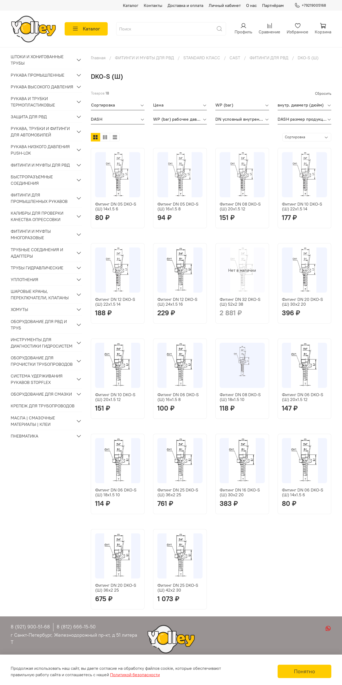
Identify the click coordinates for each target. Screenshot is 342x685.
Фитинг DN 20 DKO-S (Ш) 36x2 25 (115, 587)
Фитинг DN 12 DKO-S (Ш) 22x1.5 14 (115, 302)
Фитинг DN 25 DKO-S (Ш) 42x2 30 (177, 587)
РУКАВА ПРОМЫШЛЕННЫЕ (37, 75)
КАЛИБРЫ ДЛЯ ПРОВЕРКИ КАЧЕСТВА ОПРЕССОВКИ (37, 216)
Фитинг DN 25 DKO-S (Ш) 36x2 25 (177, 492)
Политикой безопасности (135, 674)
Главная (98, 57)
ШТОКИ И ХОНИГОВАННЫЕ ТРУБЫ (37, 60)
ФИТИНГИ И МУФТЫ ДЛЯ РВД (144, 57)
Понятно (304, 671)
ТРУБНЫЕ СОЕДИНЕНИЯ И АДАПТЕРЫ (37, 253)
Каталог (130, 5)
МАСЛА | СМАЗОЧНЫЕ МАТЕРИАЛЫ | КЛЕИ (33, 421)
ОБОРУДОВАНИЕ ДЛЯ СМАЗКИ (41, 394)
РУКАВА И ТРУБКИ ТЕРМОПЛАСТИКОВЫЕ (33, 102)
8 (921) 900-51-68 (30, 627)
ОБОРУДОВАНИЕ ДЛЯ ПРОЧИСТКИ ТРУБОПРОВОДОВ (42, 361)
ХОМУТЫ (19, 309)
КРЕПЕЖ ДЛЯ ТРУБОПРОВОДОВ (43, 405)
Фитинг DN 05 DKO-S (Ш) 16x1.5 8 (178, 206)
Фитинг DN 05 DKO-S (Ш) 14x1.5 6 (115, 206)
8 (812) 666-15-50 (76, 627)
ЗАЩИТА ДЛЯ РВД (29, 116)
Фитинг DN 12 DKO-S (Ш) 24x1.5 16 (177, 302)
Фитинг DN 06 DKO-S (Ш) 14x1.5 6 (302, 492)
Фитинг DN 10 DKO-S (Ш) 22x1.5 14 (302, 206)
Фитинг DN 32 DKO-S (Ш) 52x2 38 (240, 302)
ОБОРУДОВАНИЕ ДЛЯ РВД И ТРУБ (39, 324)
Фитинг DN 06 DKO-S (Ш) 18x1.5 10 (116, 492)
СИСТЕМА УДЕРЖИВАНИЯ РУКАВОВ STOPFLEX (37, 379)
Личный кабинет (225, 5)
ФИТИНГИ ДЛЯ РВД (269, 57)
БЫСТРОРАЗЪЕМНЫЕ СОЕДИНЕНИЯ (32, 180)
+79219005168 (310, 5)
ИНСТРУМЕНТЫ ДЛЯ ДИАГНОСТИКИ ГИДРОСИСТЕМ (41, 343)
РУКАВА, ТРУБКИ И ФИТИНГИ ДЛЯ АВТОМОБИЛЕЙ (40, 131)
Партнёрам (273, 5)
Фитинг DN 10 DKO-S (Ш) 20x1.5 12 (115, 397)
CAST (235, 57)
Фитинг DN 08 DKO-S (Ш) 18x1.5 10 (240, 397)
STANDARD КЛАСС (201, 57)
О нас (251, 5)
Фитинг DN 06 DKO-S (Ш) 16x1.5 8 (178, 397)
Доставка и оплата (185, 5)
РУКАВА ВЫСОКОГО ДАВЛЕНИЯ (42, 86)
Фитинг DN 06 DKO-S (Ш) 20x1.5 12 (302, 397)
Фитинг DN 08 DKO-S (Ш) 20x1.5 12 (240, 206)
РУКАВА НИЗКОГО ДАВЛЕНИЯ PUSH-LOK (40, 150)
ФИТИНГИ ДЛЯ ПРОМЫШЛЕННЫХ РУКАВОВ (39, 198)
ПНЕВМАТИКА (24, 436)
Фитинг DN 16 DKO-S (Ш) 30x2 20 (240, 492)
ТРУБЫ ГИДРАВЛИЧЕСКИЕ (37, 267)
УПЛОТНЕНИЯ (24, 279)
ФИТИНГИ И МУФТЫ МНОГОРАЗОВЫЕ (31, 234)
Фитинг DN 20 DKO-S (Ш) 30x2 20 (302, 302)
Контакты (153, 5)
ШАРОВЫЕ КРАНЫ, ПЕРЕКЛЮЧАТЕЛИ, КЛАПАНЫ (40, 294)
